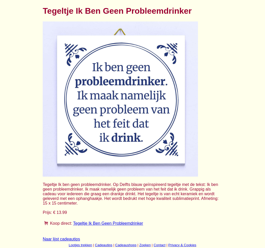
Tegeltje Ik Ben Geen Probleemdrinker (108, 223)
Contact (160, 245)
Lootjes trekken (80, 245)
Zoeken (145, 245)
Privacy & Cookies (182, 245)
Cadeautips (103, 245)
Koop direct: (61, 223)
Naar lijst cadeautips (61, 239)
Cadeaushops (125, 245)
